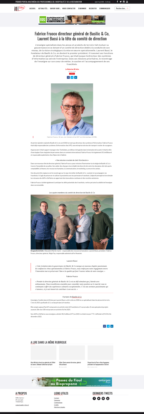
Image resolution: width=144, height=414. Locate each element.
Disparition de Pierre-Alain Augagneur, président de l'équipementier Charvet (98, 363)
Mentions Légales (59, 407)
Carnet (72, 73)
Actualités (42, 8)
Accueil (32, 8)
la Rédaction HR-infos (72, 69)
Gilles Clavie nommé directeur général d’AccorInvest (70, 363)
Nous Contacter (68, 8)
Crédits (56, 405)
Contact (56, 398)
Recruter (93, 8)
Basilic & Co (77, 297)
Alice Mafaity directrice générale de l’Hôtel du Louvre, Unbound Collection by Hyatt (43, 363)
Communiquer (104, 8)
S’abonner (82, 8)
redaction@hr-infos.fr (22, 405)
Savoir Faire (55, 8)
